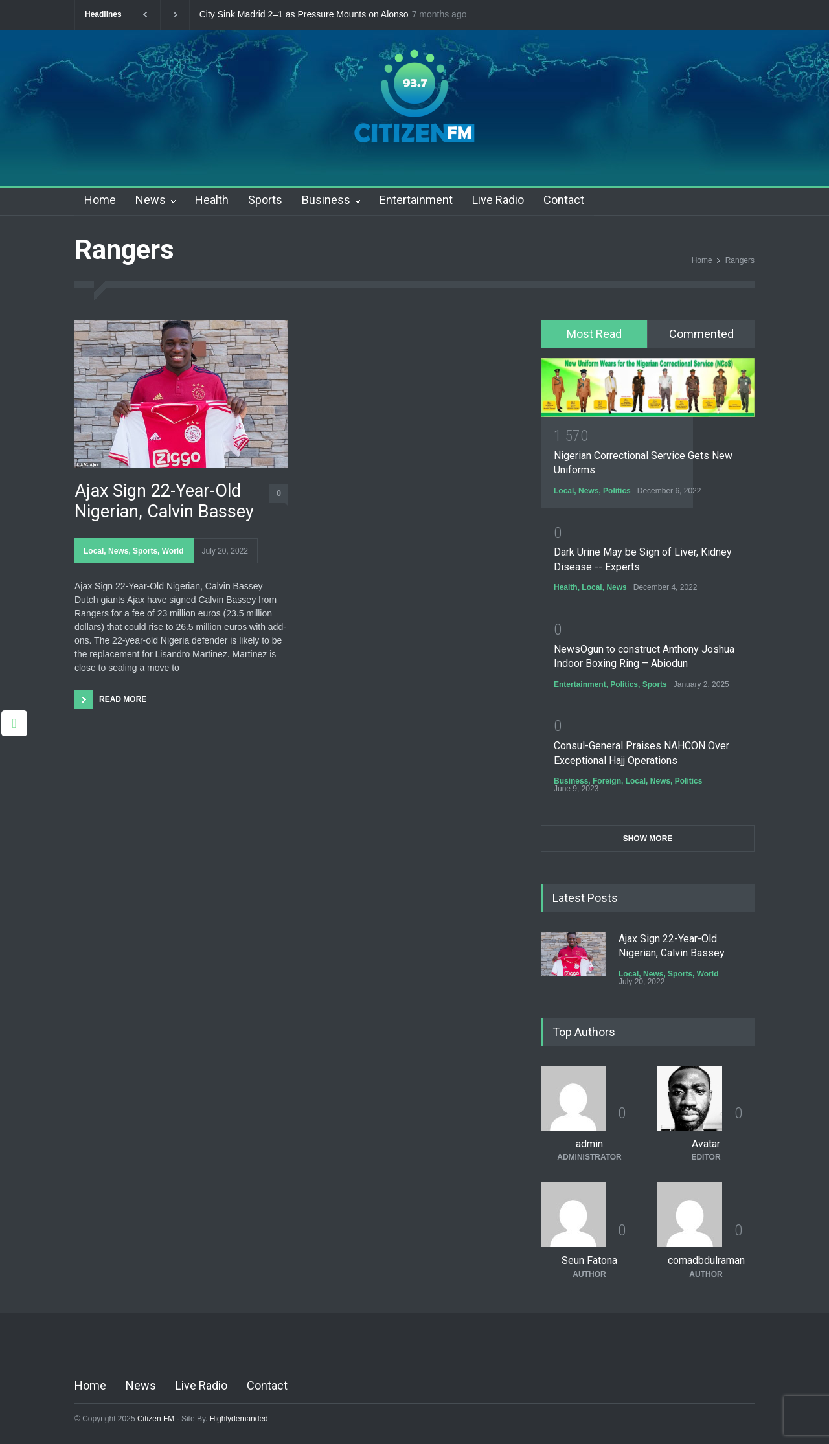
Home (100, 200)
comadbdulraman (706, 1260)
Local (94, 551)
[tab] (594, 334)
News (150, 200)
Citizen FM (156, 1418)
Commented (701, 334)
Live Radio (498, 200)
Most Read (594, 334)
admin (589, 1144)
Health (212, 200)
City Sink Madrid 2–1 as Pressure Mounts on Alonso (304, 14)
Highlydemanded (239, 1418)
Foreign (607, 780)
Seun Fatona (589, 1260)
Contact (563, 200)
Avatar (706, 1144)
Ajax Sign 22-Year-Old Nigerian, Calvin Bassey (164, 501)
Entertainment (416, 200)
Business (326, 200)
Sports (265, 200)
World (173, 551)
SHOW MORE (648, 838)
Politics (617, 490)
